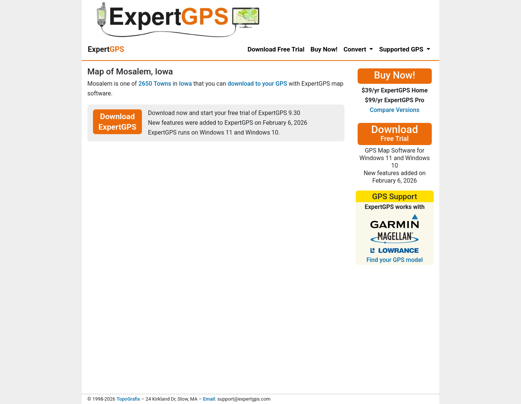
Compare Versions (394, 109)
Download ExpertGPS (118, 122)
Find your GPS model (394, 259)
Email (209, 399)
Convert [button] (355, 49)
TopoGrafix (128, 399)
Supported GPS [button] (402, 49)
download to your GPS (257, 83)
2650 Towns (155, 83)
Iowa (185, 83)
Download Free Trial (275, 49)
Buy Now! (324, 49)
